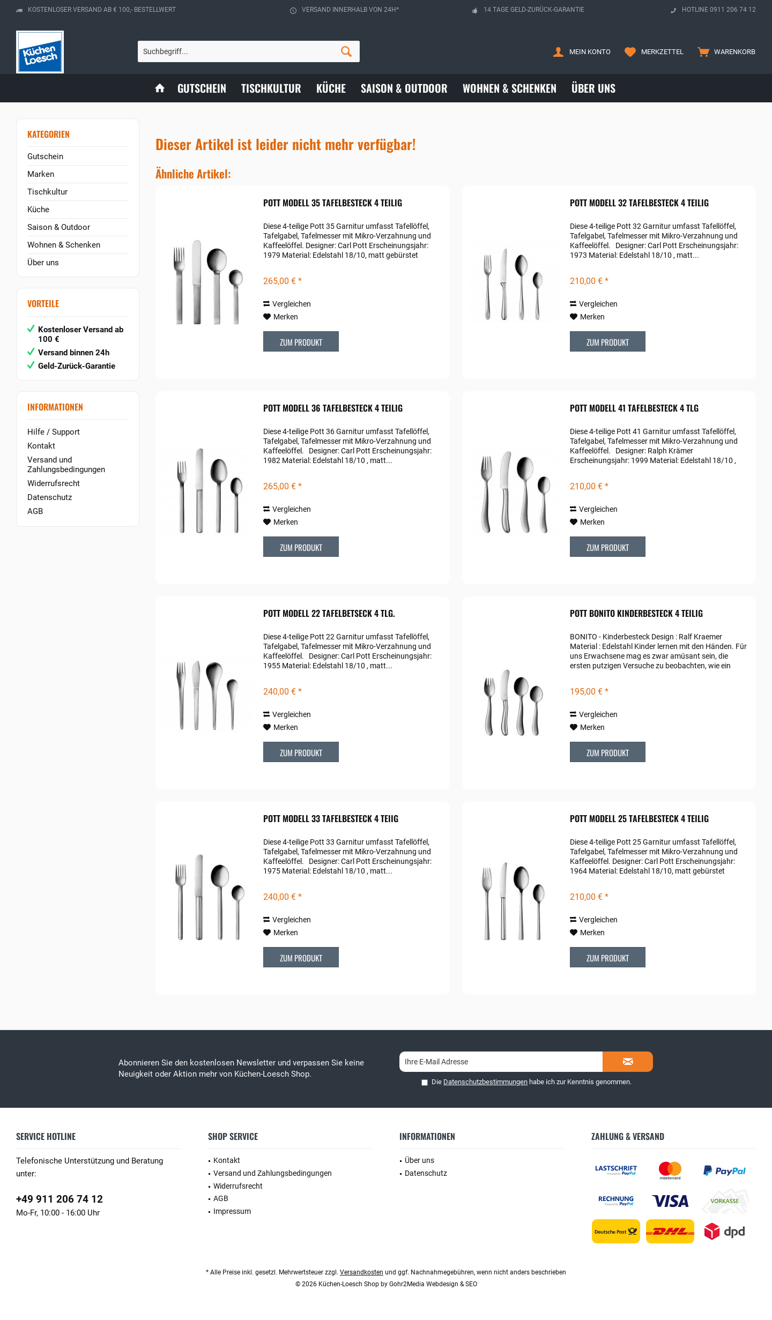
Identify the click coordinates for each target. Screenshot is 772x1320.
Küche (38, 209)
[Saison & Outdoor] (404, 88)
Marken (40, 174)
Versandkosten (361, 1272)
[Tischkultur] (271, 88)
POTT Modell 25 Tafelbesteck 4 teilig (639, 819)
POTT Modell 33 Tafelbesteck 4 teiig (330, 819)
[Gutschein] (202, 88)
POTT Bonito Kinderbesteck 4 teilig (636, 614)
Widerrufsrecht (53, 483)
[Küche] (331, 88)
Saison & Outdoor (58, 227)
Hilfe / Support (53, 432)
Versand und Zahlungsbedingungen (66, 464)
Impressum (232, 1211)
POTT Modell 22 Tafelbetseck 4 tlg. (329, 614)
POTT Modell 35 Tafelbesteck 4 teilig (332, 203)
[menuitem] (724, 51)
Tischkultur (47, 192)
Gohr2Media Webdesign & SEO (433, 1284)
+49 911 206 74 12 (59, 1199)
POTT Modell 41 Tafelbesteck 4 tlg (634, 408)
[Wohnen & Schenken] (509, 88)
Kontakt (41, 446)
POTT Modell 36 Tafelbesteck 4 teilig (333, 408)
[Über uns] (593, 88)
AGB (35, 511)
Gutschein (45, 156)
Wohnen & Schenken (63, 245)
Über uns (43, 262)
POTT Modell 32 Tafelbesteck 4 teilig (639, 203)
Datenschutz (49, 497)
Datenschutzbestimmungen (485, 1082)
